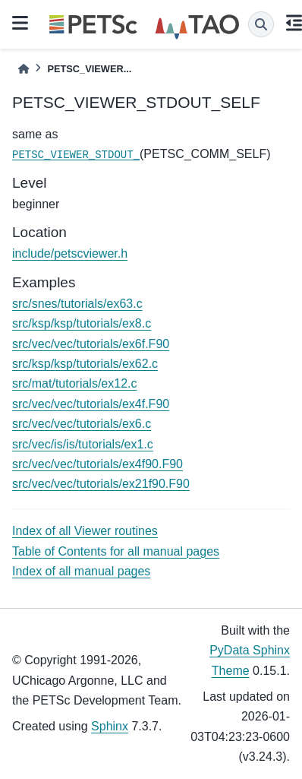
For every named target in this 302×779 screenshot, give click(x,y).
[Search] (261, 24)
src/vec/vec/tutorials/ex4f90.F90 (97, 464)
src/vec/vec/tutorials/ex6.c (81, 423)
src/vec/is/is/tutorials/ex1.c (82, 444)
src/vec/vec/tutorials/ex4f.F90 (90, 403)
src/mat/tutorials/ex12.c (74, 383)
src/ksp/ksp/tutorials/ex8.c (81, 323)
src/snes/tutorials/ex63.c (77, 303)
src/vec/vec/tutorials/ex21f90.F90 (101, 483)
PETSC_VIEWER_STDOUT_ (76, 155)
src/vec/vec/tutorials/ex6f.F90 (90, 343)
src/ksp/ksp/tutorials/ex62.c (85, 363)
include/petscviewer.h (69, 253)
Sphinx (109, 726)
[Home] (23, 69)
